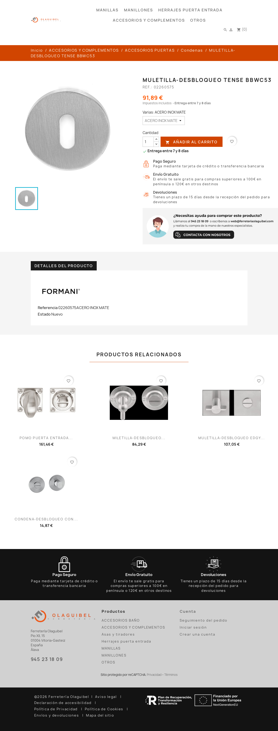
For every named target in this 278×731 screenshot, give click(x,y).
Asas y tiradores (118, 634)
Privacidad (154, 675)
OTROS (198, 20)
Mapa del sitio (100, 715)
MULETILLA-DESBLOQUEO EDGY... (231, 438)
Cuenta (188, 611)
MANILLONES (138, 10)
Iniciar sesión (193, 627)
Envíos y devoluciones (57, 715)
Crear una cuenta (197, 634)
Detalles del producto (63, 265)
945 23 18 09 (47, 659)
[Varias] (164, 120)
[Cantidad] (148, 142)
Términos (171, 675)
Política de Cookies (104, 709)
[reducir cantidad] (156, 144)
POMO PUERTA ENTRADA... (46, 438)
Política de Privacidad (56, 709)
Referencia (48, 307)
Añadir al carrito (191, 142)
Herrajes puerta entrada (190, 10)
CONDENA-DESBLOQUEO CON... (46, 519)
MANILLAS (107, 10)
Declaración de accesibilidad (63, 703)
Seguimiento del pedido (203, 620)
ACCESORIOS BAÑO (121, 620)
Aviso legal (106, 696)
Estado (44, 314)
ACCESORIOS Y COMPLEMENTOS (149, 20)
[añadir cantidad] (156, 139)
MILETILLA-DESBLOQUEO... (139, 438)
